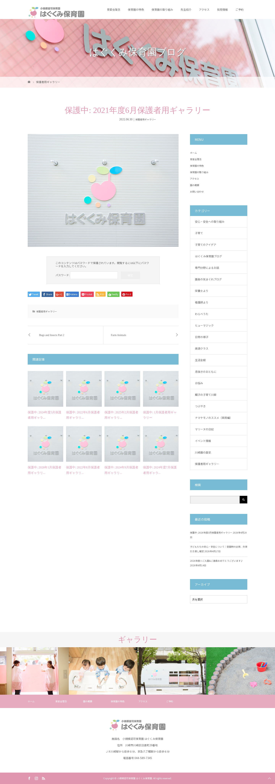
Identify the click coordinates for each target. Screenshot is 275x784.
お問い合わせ (197, 191)
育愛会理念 (113, 9)
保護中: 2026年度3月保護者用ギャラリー (211, 532)
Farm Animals (118, 335)
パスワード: (87, 275)
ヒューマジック (204, 325)
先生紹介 (186, 9)
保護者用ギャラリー (145, 119)
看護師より (201, 302)
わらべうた (201, 314)
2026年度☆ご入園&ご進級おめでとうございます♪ (216, 560)
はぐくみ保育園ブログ (208, 256)
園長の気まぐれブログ (208, 279)
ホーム (193, 152)
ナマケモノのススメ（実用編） (213, 418)
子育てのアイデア (205, 244)
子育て (199, 233)
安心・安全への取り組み (209, 221)
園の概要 (194, 185)
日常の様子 (201, 337)
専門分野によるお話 (207, 268)
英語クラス (201, 348)
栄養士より (201, 291)
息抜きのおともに (205, 372)
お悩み (199, 383)
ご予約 (239, 9)
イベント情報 (203, 441)
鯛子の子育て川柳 (205, 395)
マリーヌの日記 (204, 429)
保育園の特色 (136, 9)
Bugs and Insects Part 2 (51, 335)
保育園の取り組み (162, 9)
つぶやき (200, 406)
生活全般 (200, 360)
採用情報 (222, 9)
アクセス (204, 9)
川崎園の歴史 (203, 452)
